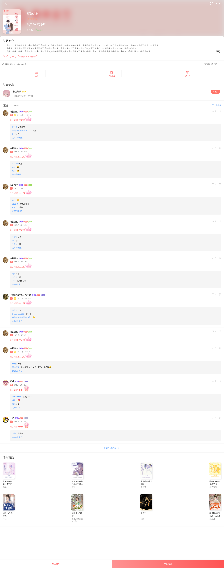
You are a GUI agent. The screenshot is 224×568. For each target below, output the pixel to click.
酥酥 (5, 488)
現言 (29, 24)
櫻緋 (12, 382)
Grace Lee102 (18, 314)
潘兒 (14, 401)
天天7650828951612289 (22, 131)
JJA (13, 281)
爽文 (13, 57)
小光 (12, 419)
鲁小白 (15, 128)
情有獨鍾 (22, 57)
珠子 (14, 434)
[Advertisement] (85, 547)
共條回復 (17, 138)
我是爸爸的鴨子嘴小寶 (20, 295)
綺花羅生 (14, 112)
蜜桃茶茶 (32, 19)
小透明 (15, 238)
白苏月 (212, 519)
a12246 (15, 204)
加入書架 (56, 564)
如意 (142, 519)
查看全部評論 (112, 449)
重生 (5, 57)
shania (15, 208)
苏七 (73, 488)
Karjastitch (16, 397)
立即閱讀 (168, 564)
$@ (13, 168)
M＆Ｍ (14, 245)
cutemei (15, 164)
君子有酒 (213, 488)
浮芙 (5, 519)
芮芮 (14, 274)
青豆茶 (143, 488)
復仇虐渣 (33, 57)
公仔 (14, 135)
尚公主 (143, 514)
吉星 (14, 404)
